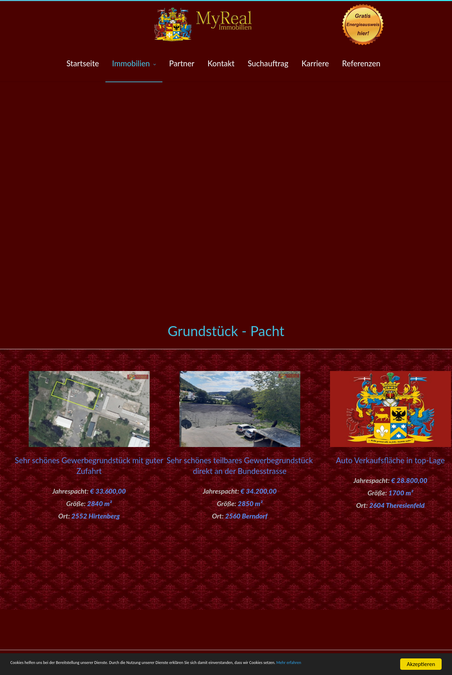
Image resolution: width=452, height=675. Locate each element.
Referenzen (361, 63)
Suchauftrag (268, 63)
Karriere (315, 63)
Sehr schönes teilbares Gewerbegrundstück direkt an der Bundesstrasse (226, 471)
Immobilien (134, 64)
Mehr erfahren (27, 667)
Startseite (82, 63)
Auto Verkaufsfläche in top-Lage (376, 460)
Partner (181, 63)
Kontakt (220, 63)
